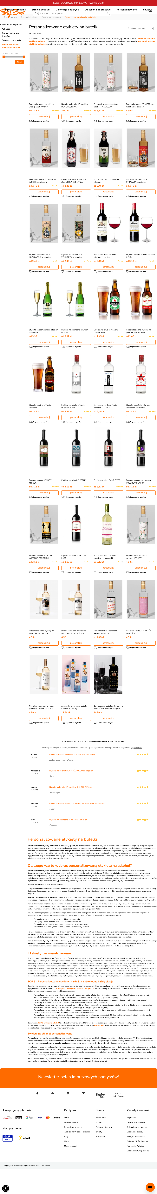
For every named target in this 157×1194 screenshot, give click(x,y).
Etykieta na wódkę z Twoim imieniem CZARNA (105, 424)
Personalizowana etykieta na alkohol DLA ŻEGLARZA (73, 194)
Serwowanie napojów (11, 37)
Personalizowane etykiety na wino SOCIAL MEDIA (41, 654)
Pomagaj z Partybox (135, 1171)
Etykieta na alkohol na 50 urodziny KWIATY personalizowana (137, 579)
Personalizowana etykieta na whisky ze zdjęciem (53, 1035)
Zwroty (99, 1157)
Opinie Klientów (71, 1147)
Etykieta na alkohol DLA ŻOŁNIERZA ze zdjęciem (71, 271)
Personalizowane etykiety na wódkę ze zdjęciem (53, 1040)
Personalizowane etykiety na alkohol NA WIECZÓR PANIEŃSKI (106, 120)
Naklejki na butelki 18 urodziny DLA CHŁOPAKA (74, 118)
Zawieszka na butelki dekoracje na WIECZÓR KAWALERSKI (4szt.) (108, 731)
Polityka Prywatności (136, 1162)
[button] (5, 1188)
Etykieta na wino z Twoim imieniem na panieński (105, 578)
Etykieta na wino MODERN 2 (73, 500)
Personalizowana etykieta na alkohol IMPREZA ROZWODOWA (106, 656)
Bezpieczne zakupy (135, 1157)
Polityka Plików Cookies (137, 1166)
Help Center (101, 1143)
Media (66, 1166)
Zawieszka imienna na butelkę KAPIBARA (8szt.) (74, 731)
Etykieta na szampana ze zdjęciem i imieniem (68, 845)
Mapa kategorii (70, 1171)
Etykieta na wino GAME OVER (107, 500)
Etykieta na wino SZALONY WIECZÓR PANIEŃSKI (41, 578)
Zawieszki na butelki (12, 53)
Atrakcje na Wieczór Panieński (77, 1157)
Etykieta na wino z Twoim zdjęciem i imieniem (105, 271)
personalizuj (44, 129)
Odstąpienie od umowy (137, 1152)
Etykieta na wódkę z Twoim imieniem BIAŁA (73, 424)
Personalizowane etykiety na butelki (11, 59)
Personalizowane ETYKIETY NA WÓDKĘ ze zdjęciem (42, 194)
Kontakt (99, 1147)
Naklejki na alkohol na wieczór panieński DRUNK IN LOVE (42, 731)
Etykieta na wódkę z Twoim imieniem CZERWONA (138, 424)
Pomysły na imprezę (73, 1152)
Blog (66, 1162)
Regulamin (131, 1143)
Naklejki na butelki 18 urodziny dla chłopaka (52, 1025)
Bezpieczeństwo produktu (138, 1176)
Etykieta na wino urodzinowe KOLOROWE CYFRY (138, 501)
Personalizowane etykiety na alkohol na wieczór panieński (57, 1030)
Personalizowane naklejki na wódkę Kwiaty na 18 (54, 1020)
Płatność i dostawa (104, 1152)
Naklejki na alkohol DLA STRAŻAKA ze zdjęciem (136, 194)
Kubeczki (6, 41)
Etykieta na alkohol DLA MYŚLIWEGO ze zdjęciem (40, 271)
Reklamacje (100, 1162)
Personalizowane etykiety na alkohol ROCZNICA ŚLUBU (73, 654)
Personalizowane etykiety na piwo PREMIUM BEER (138, 348)
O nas (66, 1143)
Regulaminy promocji (136, 1147)
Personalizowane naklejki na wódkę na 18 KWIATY (41, 118)
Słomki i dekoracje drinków (10, 47)
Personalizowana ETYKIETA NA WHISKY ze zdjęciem (140, 118)
